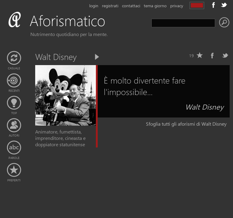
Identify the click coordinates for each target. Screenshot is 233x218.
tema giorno (155, 5)
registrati (110, 5)
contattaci (131, 5)
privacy (176, 5)
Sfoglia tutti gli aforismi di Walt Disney (186, 124)
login (93, 5)
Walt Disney (204, 106)
